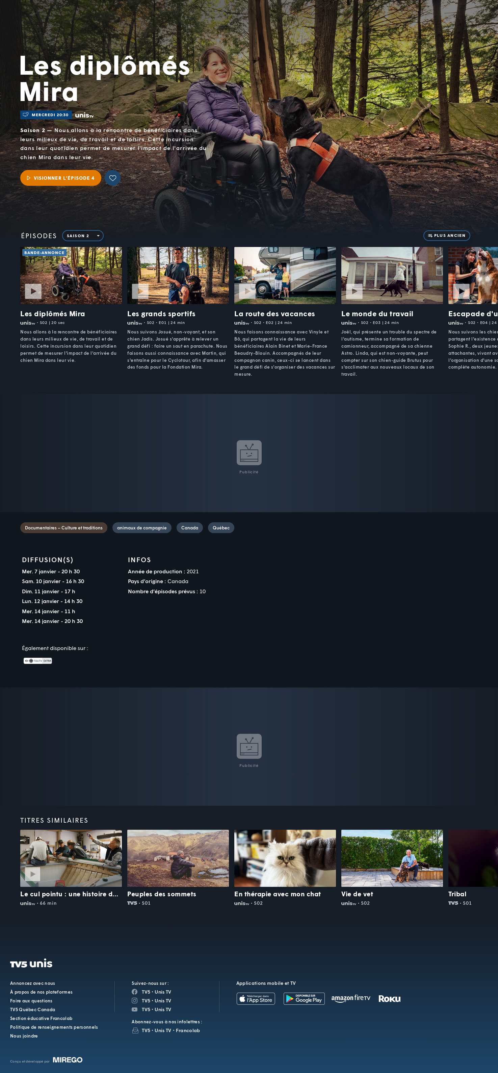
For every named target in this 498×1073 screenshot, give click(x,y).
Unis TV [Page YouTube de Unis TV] (163, 1009)
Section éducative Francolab (41, 1018)
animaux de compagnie (142, 527)
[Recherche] (470, 22)
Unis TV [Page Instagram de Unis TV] (163, 1000)
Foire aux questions (31, 1000)
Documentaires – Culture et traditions (64, 527)
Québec (221, 527)
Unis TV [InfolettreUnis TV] (163, 1030)
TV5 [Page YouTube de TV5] (146, 1009)
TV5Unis (62, 15)
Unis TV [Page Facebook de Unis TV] (163, 992)
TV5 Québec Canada (32, 1009)
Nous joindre (24, 1036)
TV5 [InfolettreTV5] (146, 1030)
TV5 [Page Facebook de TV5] (146, 992)
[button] (378, 22)
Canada (189, 527)
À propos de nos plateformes (41, 992)
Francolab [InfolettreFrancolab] (188, 1030)
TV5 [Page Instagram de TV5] (146, 1000)
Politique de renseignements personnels (54, 1027)
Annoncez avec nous (32, 983)
